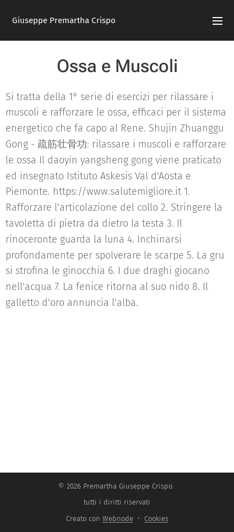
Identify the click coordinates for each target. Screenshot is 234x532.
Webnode (117, 518)
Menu (217, 20)
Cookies (156, 518)
